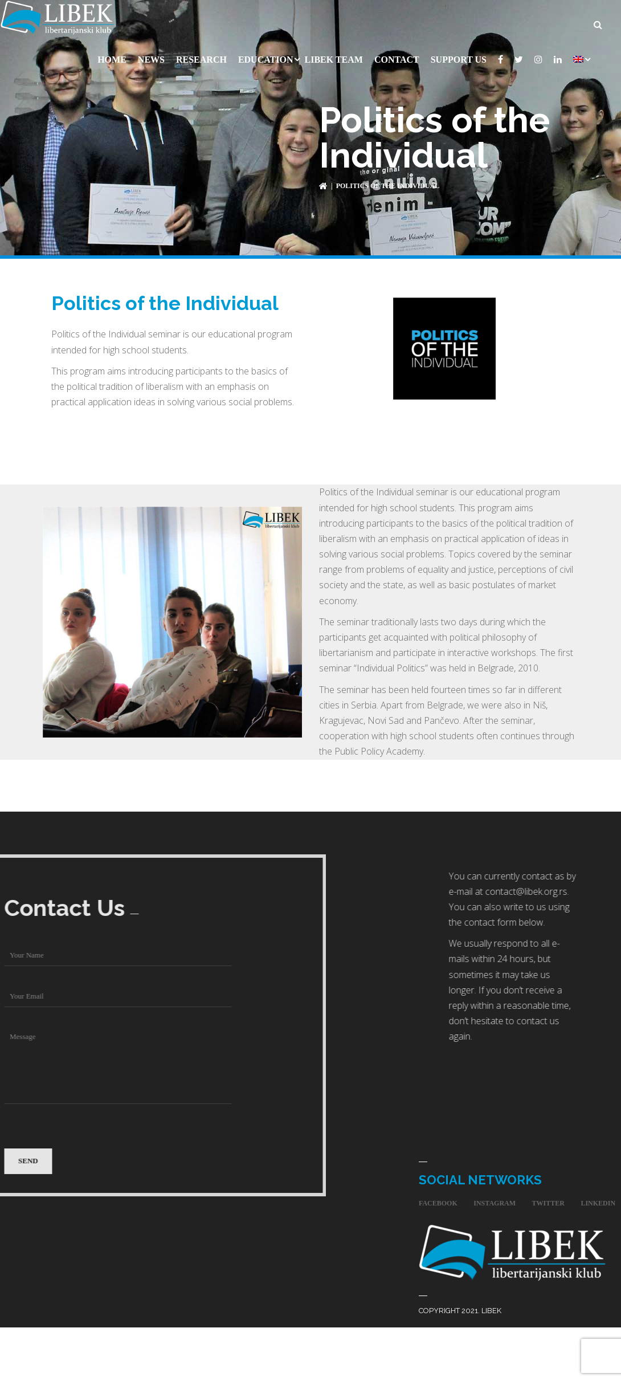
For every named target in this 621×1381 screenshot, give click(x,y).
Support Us (459, 57)
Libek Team (333, 57)
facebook (438, 1200)
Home (111, 57)
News (151, 57)
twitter (548, 1200)
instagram (494, 1200)
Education (265, 57)
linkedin (598, 1200)
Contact (396, 57)
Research (201, 57)
